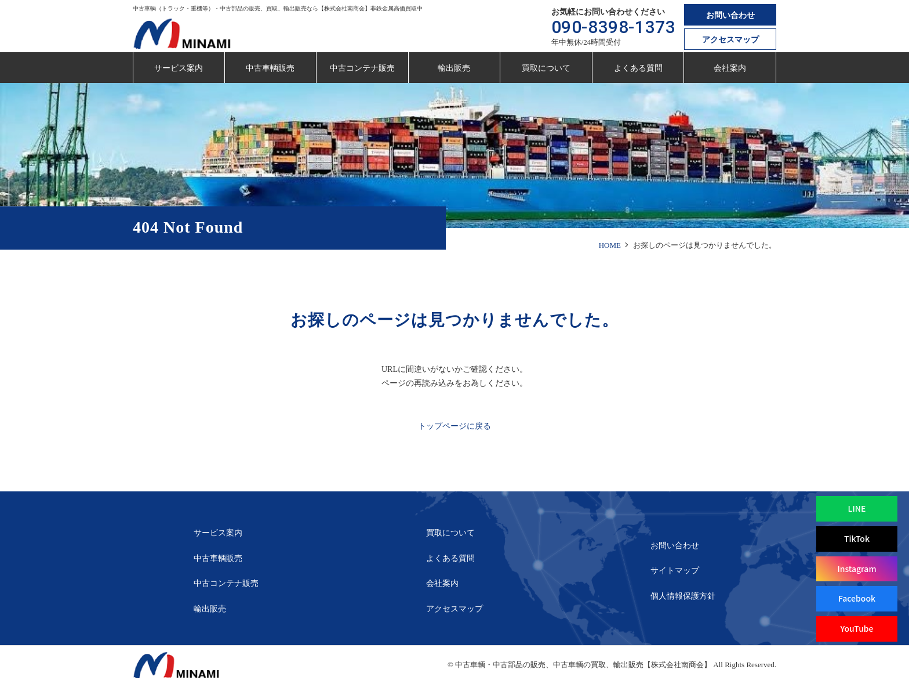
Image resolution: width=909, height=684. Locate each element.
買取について (546, 68)
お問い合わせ (730, 15)
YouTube (856, 628)
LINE (857, 508)
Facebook (856, 598)
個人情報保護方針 (682, 596)
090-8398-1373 (613, 27)
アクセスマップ (730, 39)
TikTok (857, 538)
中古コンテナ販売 (362, 68)
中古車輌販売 (270, 68)
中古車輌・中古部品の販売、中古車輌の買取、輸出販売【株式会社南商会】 (583, 664)
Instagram (856, 568)
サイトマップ (674, 570)
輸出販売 (454, 68)
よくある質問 (638, 68)
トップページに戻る (454, 426)
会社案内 (730, 68)
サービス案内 (178, 68)
